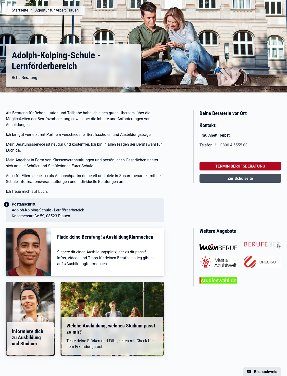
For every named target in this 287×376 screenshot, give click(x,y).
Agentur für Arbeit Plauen (57, 10)
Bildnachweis (265, 371)
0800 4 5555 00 (234, 145)
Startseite (20, 10)
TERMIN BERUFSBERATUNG (240, 166)
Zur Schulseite (240, 178)
